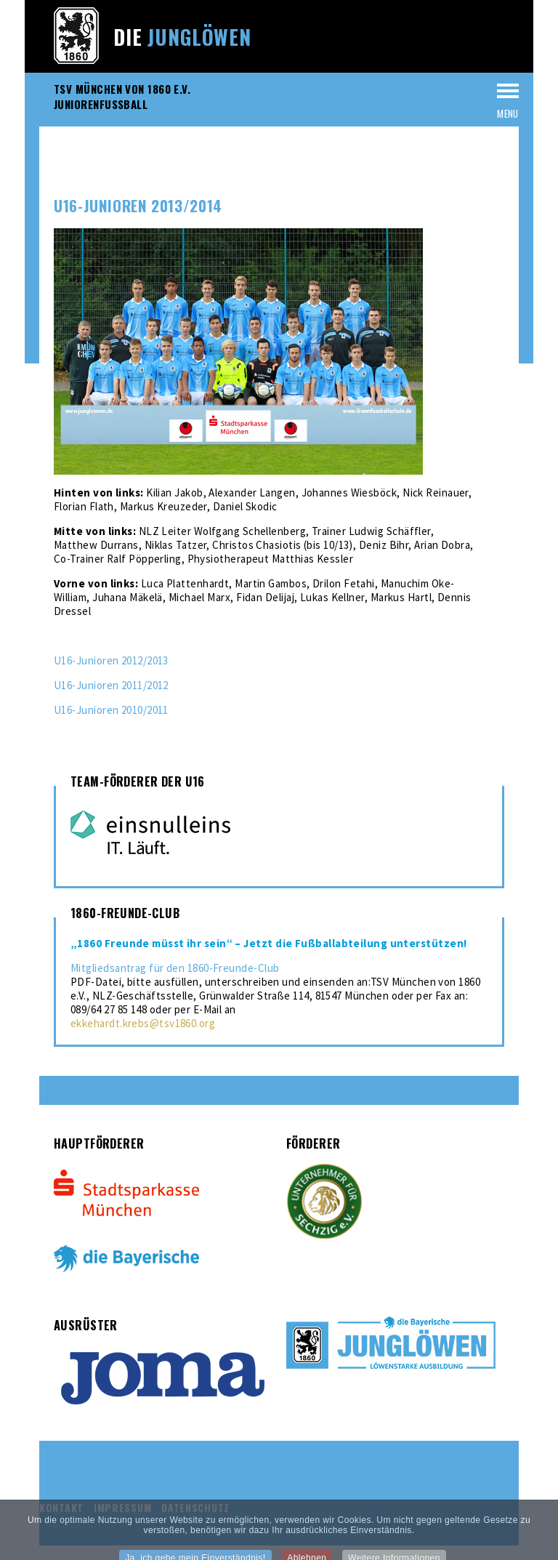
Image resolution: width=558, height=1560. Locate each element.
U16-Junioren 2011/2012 (111, 685)
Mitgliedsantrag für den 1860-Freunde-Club (174, 968)
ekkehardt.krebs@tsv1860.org (142, 1023)
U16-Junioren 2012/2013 (111, 660)
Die (182, 37)
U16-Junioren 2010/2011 (111, 710)
